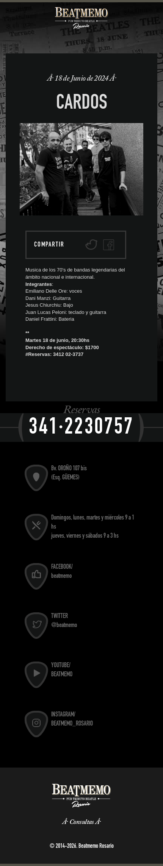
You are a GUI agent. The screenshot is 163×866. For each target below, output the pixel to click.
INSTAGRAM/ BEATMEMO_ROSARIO (72, 719)
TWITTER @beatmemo (64, 621)
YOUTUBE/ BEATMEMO (61, 670)
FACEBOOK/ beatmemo (62, 572)
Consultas (81, 822)
